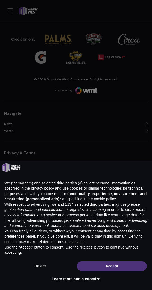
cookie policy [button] (105, 199)
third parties (100, 204)
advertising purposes (44, 220)
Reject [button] (40, 266)
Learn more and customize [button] (76, 279)
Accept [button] (112, 266)
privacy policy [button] (42, 188)
